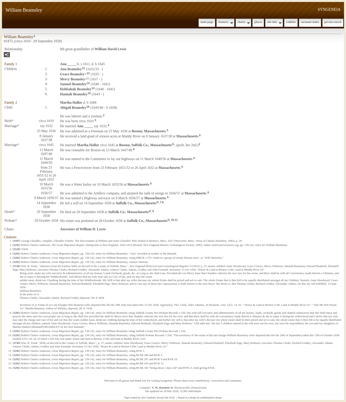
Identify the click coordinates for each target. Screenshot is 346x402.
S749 (16, 266)
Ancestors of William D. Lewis (83, 229)
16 (87, 106)
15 (89, 93)
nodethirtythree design (211, 397)
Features (223, 22)
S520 (16, 249)
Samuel (73, 84)
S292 (16, 245)
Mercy (72, 79)
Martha (71, 102)
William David (110, 49)
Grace (72, 74)
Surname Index (310, 22)
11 (176, 219)
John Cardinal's (148, 397)
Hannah (73, 94)
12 (83, 68)
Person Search (332, 22)
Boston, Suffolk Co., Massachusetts (145, 145)
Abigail (73, 107)
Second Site (163, 397)
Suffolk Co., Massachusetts (136, 203)
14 (88, 83)
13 (88, 73)
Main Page (207, 22)
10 (172, 219)
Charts (241, 22)
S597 (16, 240)
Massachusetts (187, 136)
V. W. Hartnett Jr (162, 387)
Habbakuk (75, 89)
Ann (68, 64)
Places (258, 22)
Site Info (272, 22)
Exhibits (291, 22)
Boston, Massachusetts (149, 131)
